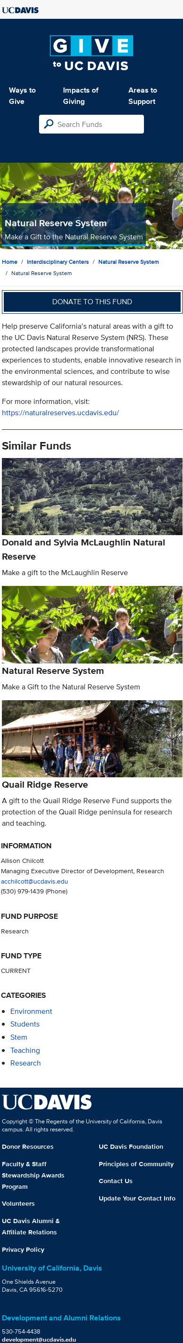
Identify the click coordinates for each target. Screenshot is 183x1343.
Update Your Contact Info (137, 1198)
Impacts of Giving (80, 96)
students (25, 1024)
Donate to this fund (92, 301)
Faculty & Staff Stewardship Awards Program (33, 1175)
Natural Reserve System (128, 262)
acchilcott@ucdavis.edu (34, 881)
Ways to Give (22, 96)
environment (31, 1011)
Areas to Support (142, 96)
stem (18, 1037)
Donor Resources (28, 1146)
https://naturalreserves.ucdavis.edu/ (60, 412)
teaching (25, 1050)
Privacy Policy (23, 1249)
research (25, 1063)
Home (9, 262)
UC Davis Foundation (131, 1146)
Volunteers (18, 1203)
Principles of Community (136, 1164)
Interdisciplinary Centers (58, 262)
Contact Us (116, 1180)
